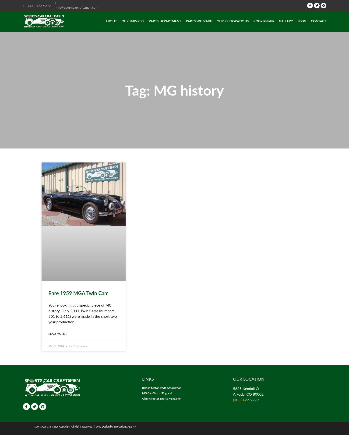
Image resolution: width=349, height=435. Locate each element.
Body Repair (263, 21)
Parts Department (165, 21)
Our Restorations (233, 21)
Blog (302, 21)
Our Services (132, 21)
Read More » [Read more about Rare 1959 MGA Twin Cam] (58, 333)
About (111, 21)
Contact (318, 21)
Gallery (286, 21)
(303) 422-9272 (246, 399)
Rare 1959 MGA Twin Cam (79, 293)
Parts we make (199, 21)
